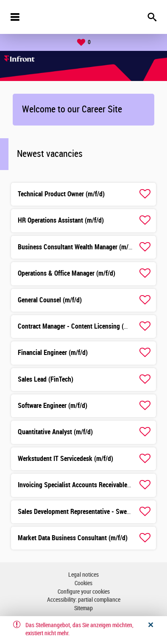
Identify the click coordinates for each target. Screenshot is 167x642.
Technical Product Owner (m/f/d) (61, 194)
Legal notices (83, 574)
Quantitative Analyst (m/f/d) (55, 432)
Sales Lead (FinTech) (45, 379)
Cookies (83, 583)
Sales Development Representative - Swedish (78, 512)
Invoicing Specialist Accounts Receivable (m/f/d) (83, 485)
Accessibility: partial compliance (83, 599)
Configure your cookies (84, 591)
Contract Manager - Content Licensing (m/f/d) (79, 326)
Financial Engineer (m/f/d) (53, 353)
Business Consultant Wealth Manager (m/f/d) (78, 247)
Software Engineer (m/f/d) (52, 406)
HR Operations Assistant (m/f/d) (61, 220)
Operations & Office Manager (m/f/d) (66, 273)
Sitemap (83, 608)
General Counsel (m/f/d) (50, 300)
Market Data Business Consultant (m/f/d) (73, 538)
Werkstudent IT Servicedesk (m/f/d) (65, 459)
